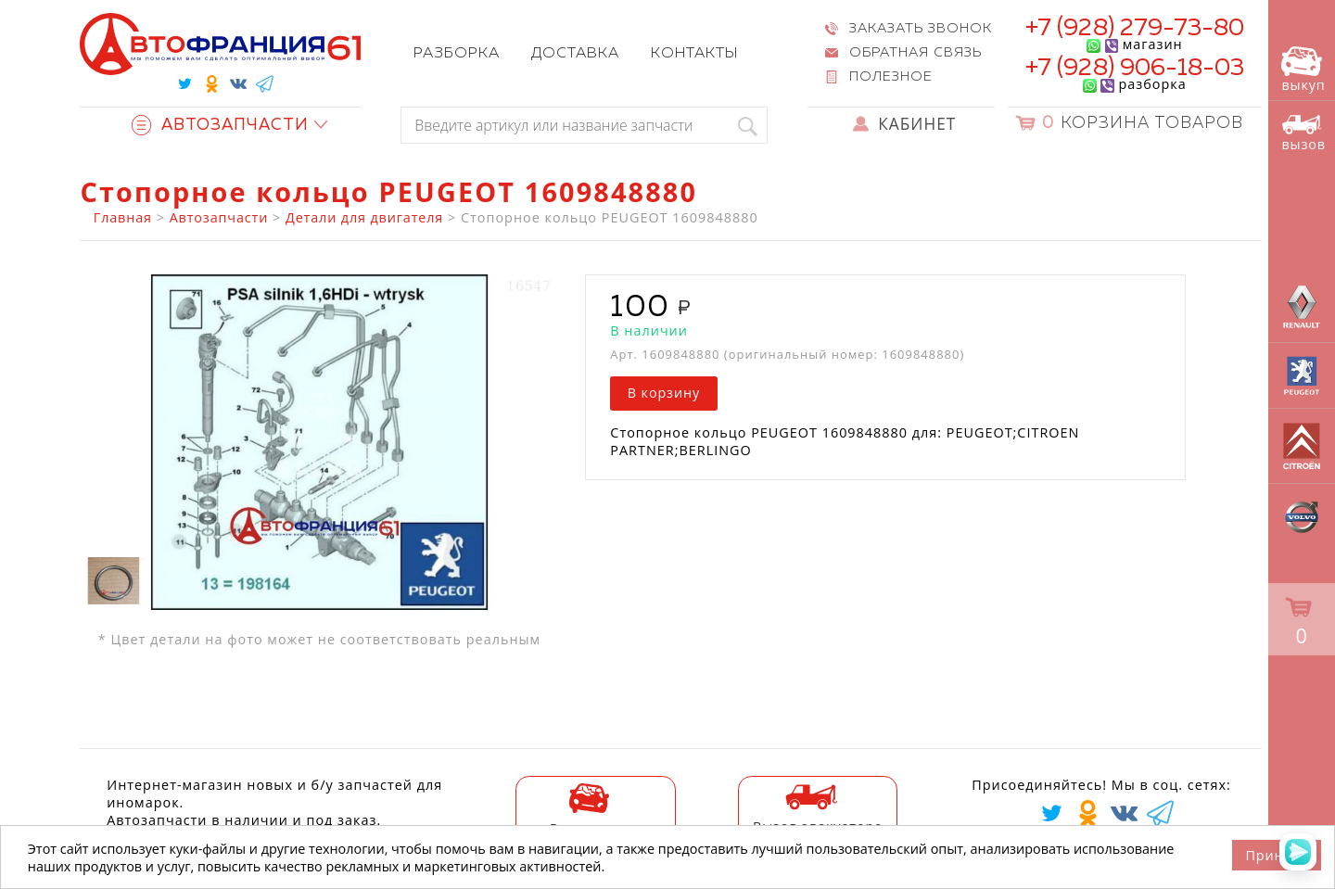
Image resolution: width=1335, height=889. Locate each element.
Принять (1276, 855)
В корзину (664, 392)
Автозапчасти (220, 125)
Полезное (891, 76)
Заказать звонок (920, 28)
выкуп (1303, 70)
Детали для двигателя (364, 217)
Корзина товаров (1142, 124)
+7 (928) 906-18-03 (1135, 69)
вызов (1303, 133)
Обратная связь (915, 52)
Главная (123, 217)
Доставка (575, 53)
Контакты (694, 53)
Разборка (456, 53)
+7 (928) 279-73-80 (1135, 29)
